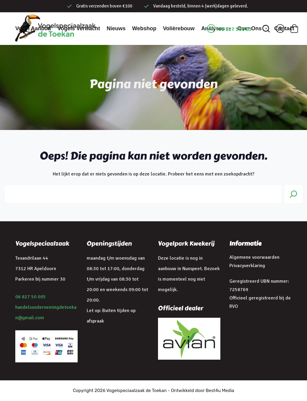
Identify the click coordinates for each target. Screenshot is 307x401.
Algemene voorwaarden (254, 257)
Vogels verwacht (79, 28)
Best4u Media (220, 390)
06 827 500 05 (235, 29)
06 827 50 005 (30, 297)
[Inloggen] (280, 28)
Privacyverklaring (247, 266)
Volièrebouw (179, 28)
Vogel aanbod (33, 28)
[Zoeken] (266, 28)
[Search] (294, 194)
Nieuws (116, 28)
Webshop (144, 28)
